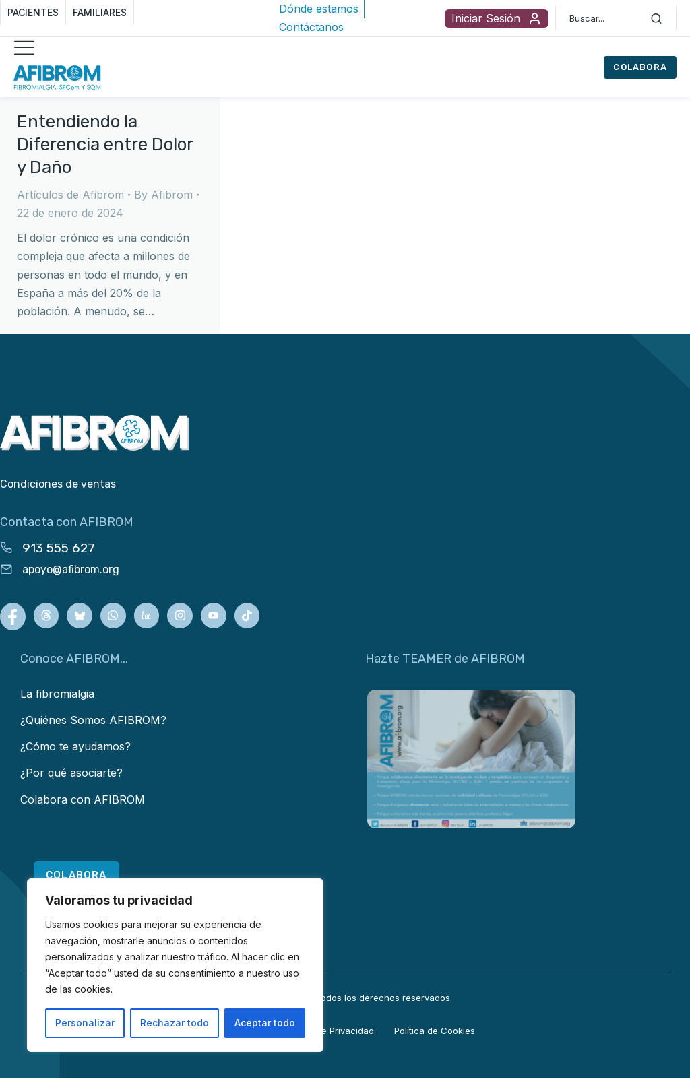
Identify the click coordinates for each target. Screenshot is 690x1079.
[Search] (656, 18)
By (163, 194)
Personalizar (85, 1022)
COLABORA (640, 67)
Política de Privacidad (328, 1031)
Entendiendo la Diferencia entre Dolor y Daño (105, 144)
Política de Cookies (434, 1031)
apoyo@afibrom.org (70, 569)
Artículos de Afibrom (70, 194)
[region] (175, 965)
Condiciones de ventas (58, 484)
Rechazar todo (174, 1022)
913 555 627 (58, 548)
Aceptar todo (264, 1022)
